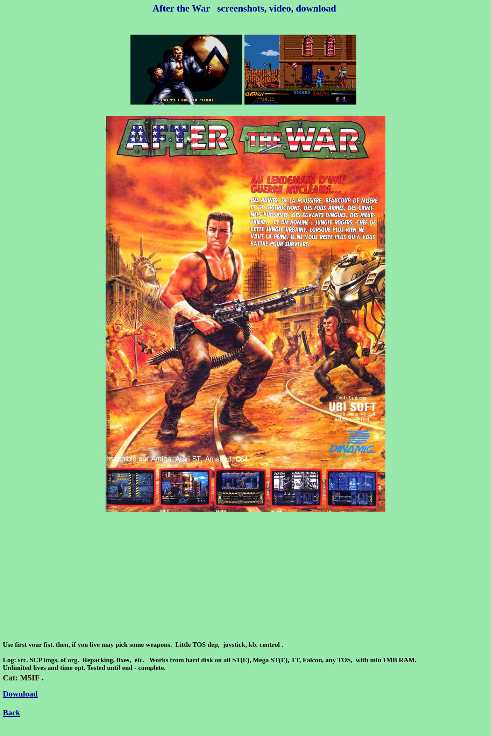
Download (20, 693)
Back (11, 712)
